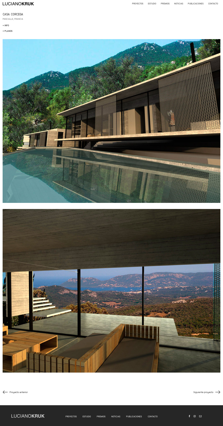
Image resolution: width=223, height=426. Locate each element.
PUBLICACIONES (134, 416)
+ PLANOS (8, 31)
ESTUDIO (87, 416)
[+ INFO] (6, 25)
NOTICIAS (115, 416)
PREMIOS (101, 416)
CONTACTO (153, 416)
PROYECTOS (71, 416)
